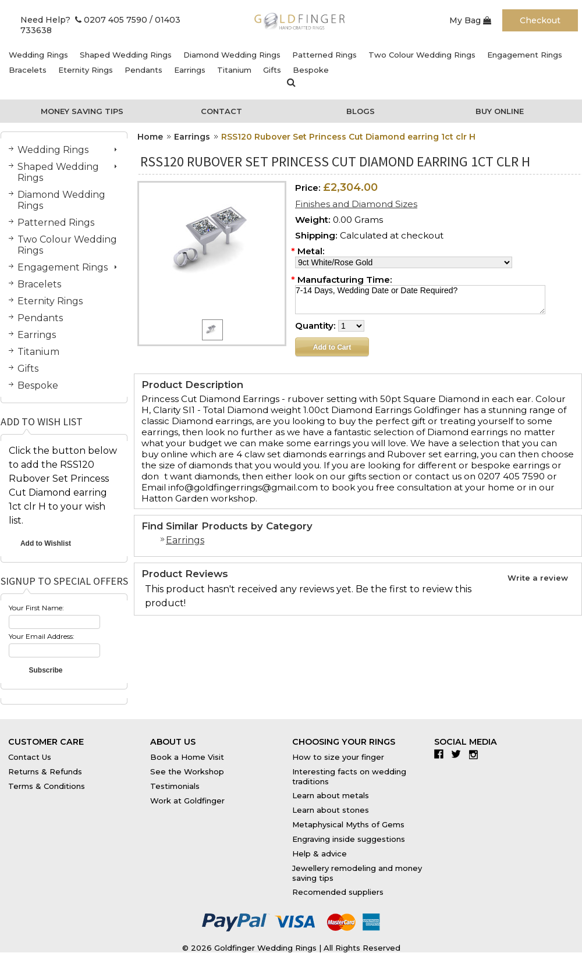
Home (150, 136)
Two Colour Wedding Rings (421, 54)
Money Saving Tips (82, 111)
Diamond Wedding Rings (232, 54)
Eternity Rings (85, 69)
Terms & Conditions (46, 786)
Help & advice (319, 853)
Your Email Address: (41, 636)
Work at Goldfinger (187, 800)
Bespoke (311, 69)
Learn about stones (330, 810)
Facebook (441, 754)
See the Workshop (187, 771)
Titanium (234, 69)
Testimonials (175, 786)
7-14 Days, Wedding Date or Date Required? (420, 299)
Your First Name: (36, 607)
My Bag (470, 20)
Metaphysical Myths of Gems (348, 824)
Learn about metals (330, 795)
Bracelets (28, 69)
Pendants (143, 69)
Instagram (476, 754)
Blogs (360, 111)
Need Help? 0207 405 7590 (83, 20)
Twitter (459, 754)
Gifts (272, 69)
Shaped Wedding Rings (126, 54)
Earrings (189, 69)
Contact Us (29, 757)
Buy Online (499, 111)
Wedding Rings (38, 54)
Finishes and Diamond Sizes (356, 203)
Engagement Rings (524, 54)
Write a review (538, 577)
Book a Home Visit (187, 757)
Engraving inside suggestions (348, 839)
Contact (221, 111)
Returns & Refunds (45, 771)
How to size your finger (338, 757)
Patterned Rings (324, 54)
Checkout (540, 20)
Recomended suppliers (338, 892)
